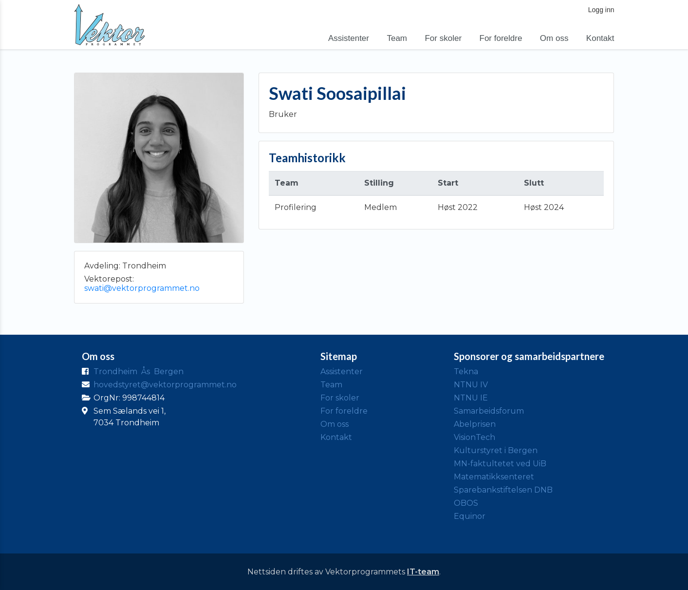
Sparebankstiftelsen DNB (503, 490)
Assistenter (348, 38)
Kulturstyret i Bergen (496, 450)
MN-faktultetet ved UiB (500, 463)
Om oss (554, 38)
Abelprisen (475, 424)
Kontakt (600, 38)
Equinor (469, 516)
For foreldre (501, 38)
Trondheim (115, 371)
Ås (145, 371)
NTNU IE (471, 397)
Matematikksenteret (494, 476)
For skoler (443, 38)
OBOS (466, 503)
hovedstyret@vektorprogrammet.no (165, 384)
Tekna (466, 371)
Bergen (169, 371)
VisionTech (474, 437)
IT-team (423, 571)
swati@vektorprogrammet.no (142, 288)
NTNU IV (471, 384)
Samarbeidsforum (489, 411)
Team (397, 38)
